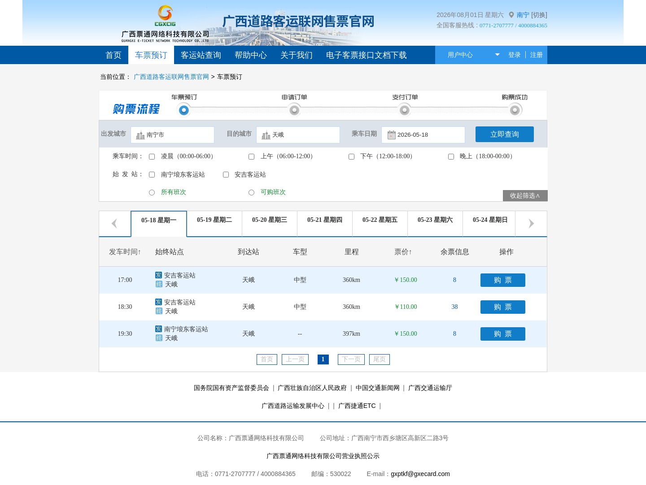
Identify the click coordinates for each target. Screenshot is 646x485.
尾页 (379, 359)
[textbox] (172, 134)
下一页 (351, 359)
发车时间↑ (125, 251)
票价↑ (403, 251)
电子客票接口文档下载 (366, 55)
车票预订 (151, 55)
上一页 (295, 359)
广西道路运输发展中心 (293, 405)
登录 (514, 54)
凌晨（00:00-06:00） (189, 156)
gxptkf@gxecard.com (420, 473)
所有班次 (173, 192)
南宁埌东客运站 (183, 174)
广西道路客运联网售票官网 (171, 76)
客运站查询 (201, 55)
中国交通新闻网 (378, 387)
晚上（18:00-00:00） (487, 156)
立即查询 (504, 134)
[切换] (539, 14)
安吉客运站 (250, 174)
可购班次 (273, 192)
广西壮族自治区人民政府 (312, 387)
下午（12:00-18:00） (388, 156)
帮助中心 (251, 55)
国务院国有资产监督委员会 (231, 387)
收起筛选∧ (525, 195)
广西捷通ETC (357, 405)
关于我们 (296, 55)
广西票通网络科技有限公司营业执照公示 (323, 455)
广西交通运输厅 (430, 387)
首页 (113, 55)
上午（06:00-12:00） (288, 156)
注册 (536, 54)
